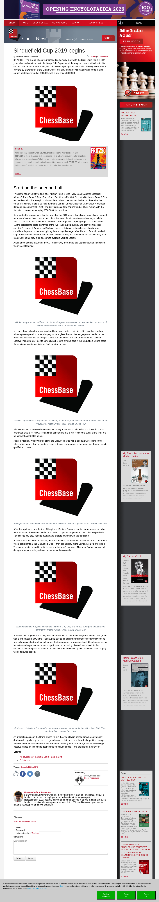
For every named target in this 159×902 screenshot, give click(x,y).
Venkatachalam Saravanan (37, 792)
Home (25, 23)
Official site (25, 760)
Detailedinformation (106, 895)
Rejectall (126, 895)
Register (35, 833)
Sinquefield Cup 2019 (29, 767)
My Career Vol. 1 (132, 556)
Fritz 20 (19, 148)
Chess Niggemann (92, 778)
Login (139, 23)
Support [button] (78, 23)
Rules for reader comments (25, 821)
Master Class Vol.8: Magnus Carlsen (133, 659)
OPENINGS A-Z (40, 23)
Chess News (34, 38)
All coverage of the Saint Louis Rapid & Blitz (41, 757)
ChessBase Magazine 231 (135, 811)
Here (61, 886)
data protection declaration (37, 888)
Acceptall (146, 895)
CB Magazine (59, 23)
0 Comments (102, 56)
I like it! (93, 56)
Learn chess (96, 23)
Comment (18, 837)
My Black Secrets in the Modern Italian (136, 455)
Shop (12, 23)
